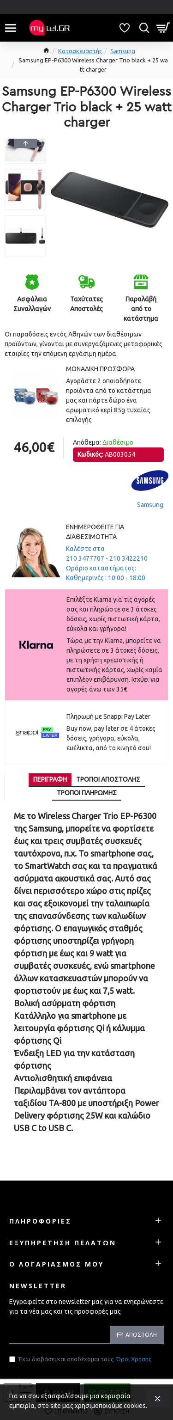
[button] (25, 254)
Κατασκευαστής (80, 51)
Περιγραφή (50, 779)
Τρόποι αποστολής (108, 779)
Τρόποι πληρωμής (87, 792)
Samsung (122, 51)
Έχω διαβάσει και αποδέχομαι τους (81, 1359)
